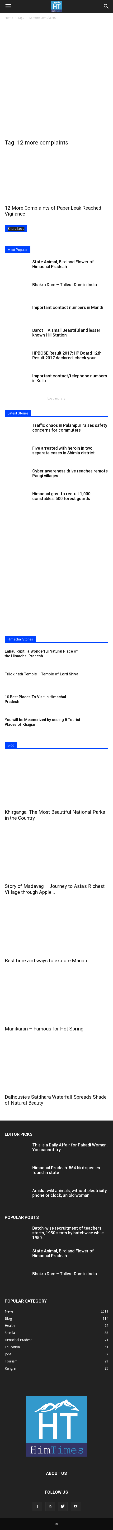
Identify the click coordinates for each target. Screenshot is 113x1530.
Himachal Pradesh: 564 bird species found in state (66, 1170)
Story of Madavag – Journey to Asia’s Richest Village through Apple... (55, 889)
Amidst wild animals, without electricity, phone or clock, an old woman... (70, 1193)
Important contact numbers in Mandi (67, 307)
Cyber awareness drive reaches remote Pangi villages (70, 473)
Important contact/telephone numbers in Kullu (69, 378)
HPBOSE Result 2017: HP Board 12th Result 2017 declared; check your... (67, 355)
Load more (56, 398)
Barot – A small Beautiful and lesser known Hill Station (66, 332)
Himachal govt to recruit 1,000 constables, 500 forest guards (61, 496)
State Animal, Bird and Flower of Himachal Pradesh (63, 264)
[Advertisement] (56, 79)
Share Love (16, 229)
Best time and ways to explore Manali (46, 960)
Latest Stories (18, 413)
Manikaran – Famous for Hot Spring (44, 1029)
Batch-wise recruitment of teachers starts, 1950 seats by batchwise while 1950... (68, 1233)
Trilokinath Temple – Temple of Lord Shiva (41, 674)
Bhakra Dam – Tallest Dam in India (64, 284)
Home (9, 18)
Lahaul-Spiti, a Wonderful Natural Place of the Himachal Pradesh (41, 653)
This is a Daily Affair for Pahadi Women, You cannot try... (70, 1147)
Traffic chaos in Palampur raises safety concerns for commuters (69, 428)
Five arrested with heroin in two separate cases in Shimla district (63, 450)
